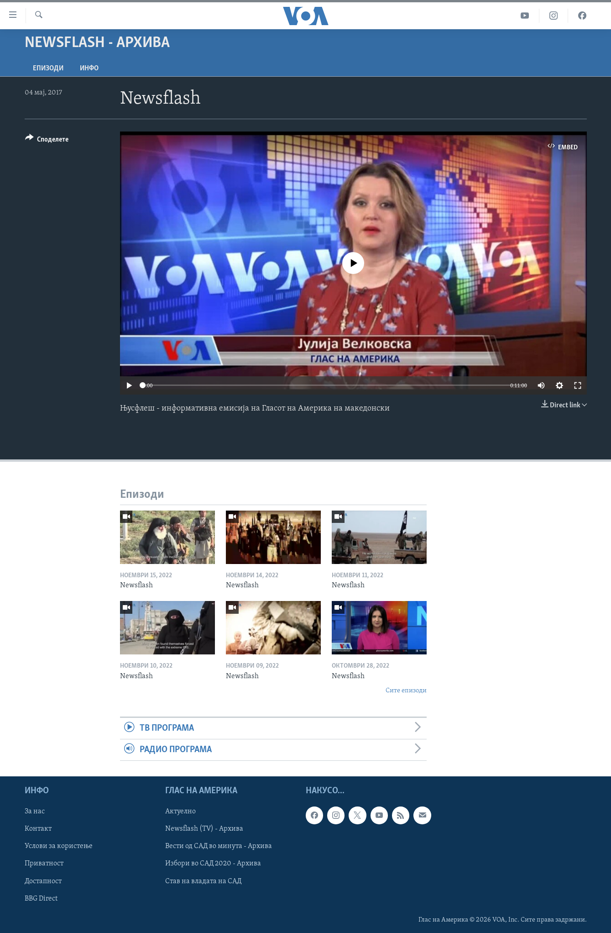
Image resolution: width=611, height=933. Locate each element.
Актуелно (180, 812)
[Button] (47, 141)
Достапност (43, 881)
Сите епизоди (406, 690)
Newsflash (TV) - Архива (204, 829)
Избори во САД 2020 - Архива (213, 864)
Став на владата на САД (203, 881)
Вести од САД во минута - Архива (218, 846)
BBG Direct (41, 898)
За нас (35, 812)
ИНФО (89, 68)
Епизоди (48, 68)
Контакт (38, 829)
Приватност (44, 864)
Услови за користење (59, 846)
